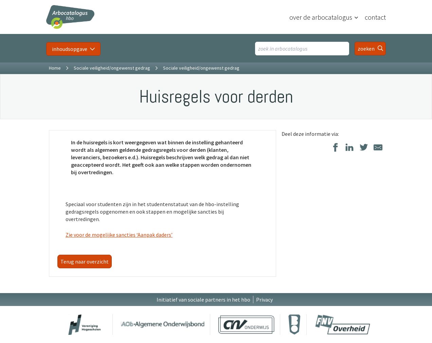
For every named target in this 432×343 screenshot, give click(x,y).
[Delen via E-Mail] (378, 148)
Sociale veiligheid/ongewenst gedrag (112, 68)
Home (55, 68)
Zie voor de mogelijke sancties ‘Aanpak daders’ (119, 234)
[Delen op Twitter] (363, 148)
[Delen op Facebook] (335, 148)
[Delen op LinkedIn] (349, 148)
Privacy (264, 299)
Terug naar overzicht (84, 261)
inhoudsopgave (69, 49)
